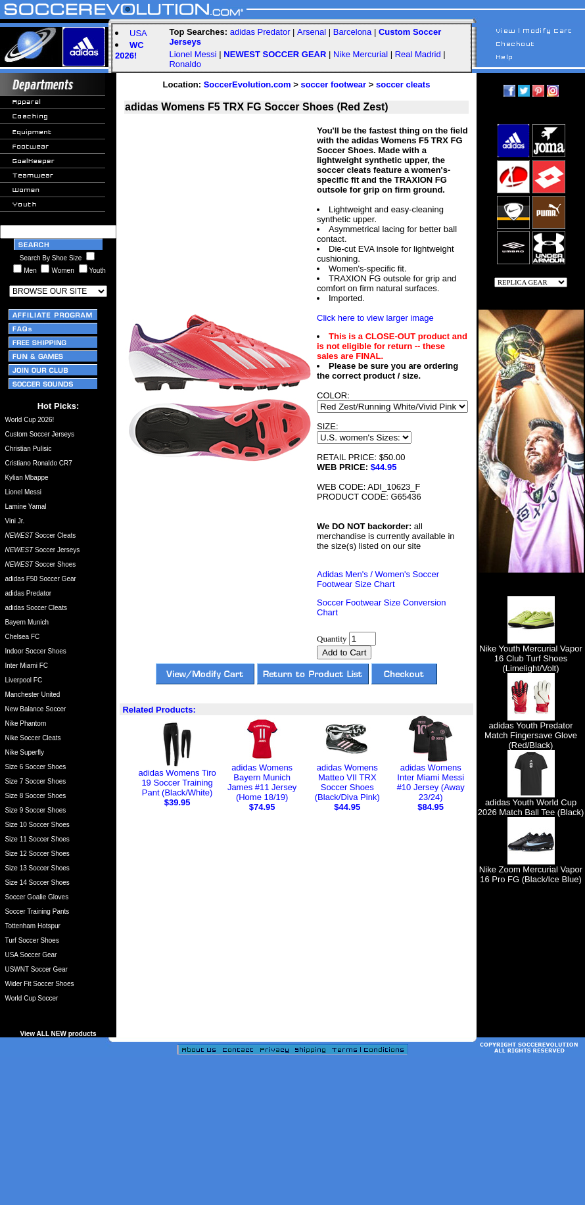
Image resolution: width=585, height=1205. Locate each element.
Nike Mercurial (360, 54)
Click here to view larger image (375, 318)
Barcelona (352, 32)
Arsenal (311, 32)
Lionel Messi (192, 54)
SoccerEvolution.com (247, 84)
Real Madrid (418, 54)
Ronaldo (184, 64)
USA (138, 33)
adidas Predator (260, 32)
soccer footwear (333, 84)
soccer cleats (403, 84)
